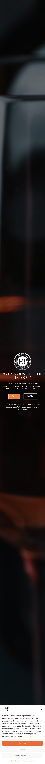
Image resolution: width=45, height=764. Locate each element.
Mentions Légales (14, 761)
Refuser (22, 749)
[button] (41, 709)
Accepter (22, 743)
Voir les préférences (22, 756)
